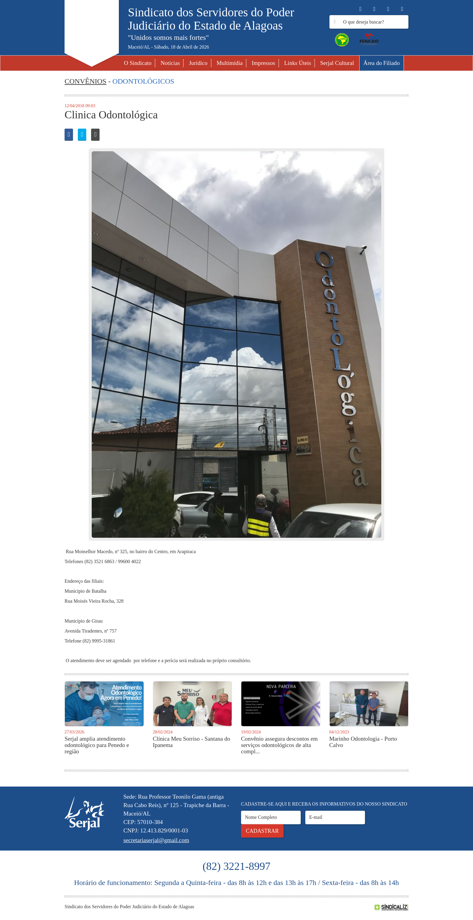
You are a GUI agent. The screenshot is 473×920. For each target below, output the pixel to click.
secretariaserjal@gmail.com (156, 840)
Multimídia (230, 63)
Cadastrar (262, 831)
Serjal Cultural (337, 63)
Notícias (170, 63)
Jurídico (198, 63)
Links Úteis (297, 63)
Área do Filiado (381, 63)
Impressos (263, 63)
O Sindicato (137, 63)
